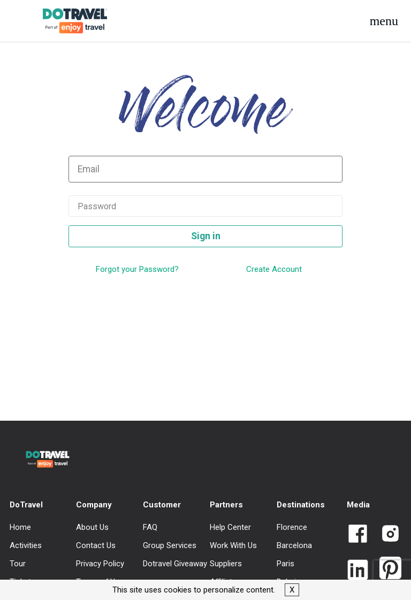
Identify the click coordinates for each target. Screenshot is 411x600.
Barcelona (294, 545)
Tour (18, 563)
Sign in (205, 236)
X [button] (292, 590)
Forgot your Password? (137, 269)
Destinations (301, 505)
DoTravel (26, 505)
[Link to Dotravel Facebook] (358, 535)
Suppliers (226, 563)
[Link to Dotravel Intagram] (386, 534)
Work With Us (233, 545)
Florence (292, 527)
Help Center (230, 527)
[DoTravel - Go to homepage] (66, 20)
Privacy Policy (100, 563)
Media (358, 505)
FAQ (150, 527)
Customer (162, 505)
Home (20, 527)
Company (94, 505)
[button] (384, 20)
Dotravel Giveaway (175, 563)
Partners (226, 505)
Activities (26, 545)
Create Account (274, 269)
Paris (285, 563)
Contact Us (96, 545)
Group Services (169, 545)
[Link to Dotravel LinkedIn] (358, 571)
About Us (92, 527)
